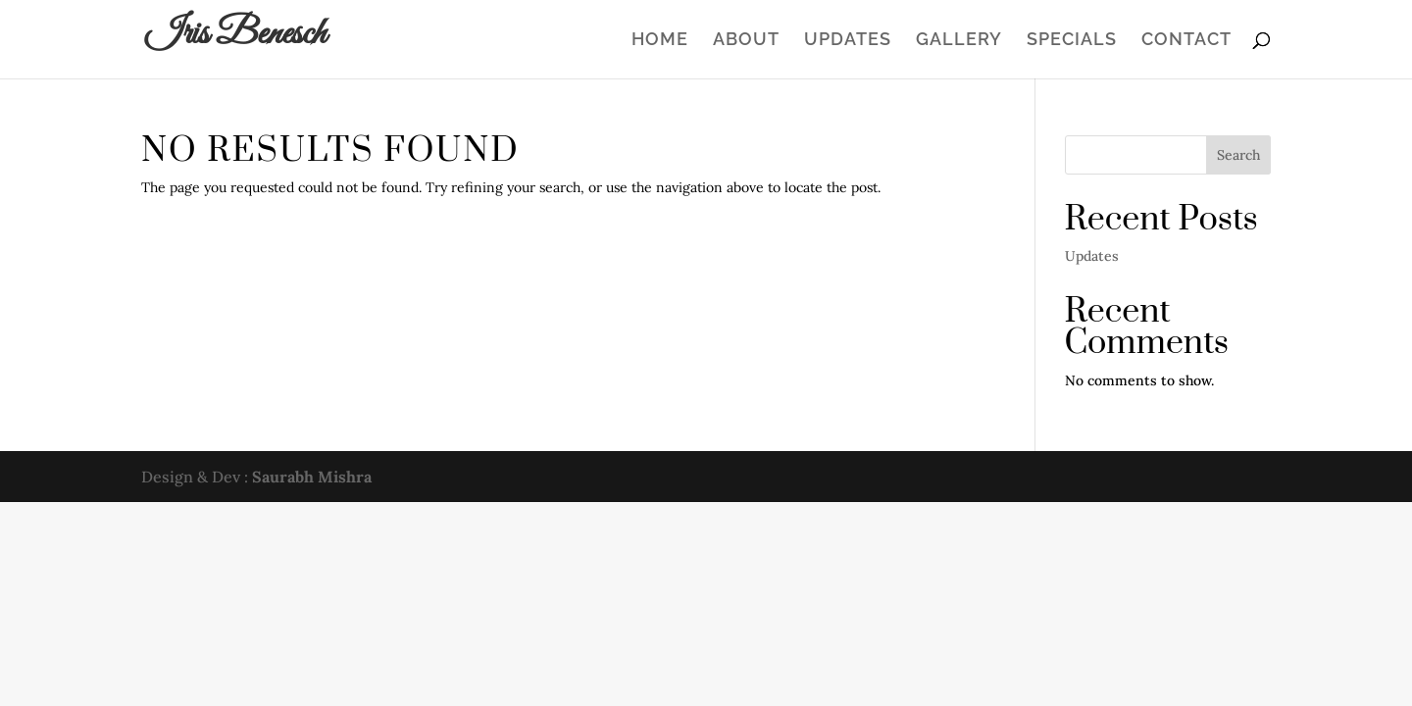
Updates (847, 40)
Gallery (959, 40)
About (746, 40)
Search (1238, 155)
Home (659, 40)
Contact (1186, 40)
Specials (1072, 40)
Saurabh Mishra (312, 476)
